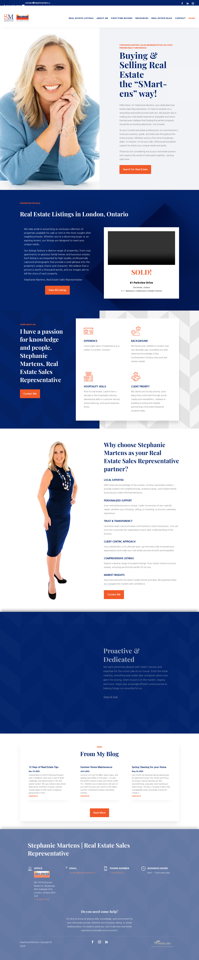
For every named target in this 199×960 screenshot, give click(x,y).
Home (191, 18)
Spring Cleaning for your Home (149, 767)
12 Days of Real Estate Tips (44, 767)
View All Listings (57, 290)
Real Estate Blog (161, 18)
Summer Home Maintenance (96, 767)
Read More (99, 813)
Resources (141, 18)
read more (33, 796)
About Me (102, 18)
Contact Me (30, 394)
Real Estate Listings (81, 18)
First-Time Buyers (121, 18)
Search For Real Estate (135, 169)
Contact (180, 18)
